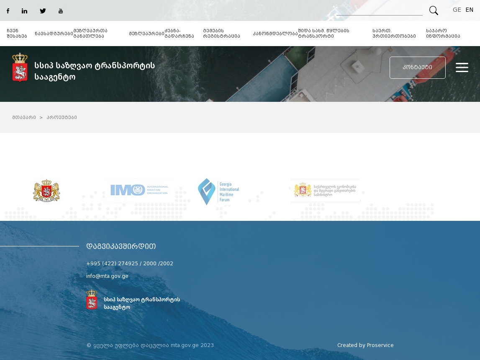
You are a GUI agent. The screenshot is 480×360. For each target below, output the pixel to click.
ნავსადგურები (54, 33)
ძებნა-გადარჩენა (179, 33)
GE (457, 9)
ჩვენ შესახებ (17, 33)
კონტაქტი (417, 67)
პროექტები (61, 117)
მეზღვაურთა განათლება (90, 33)
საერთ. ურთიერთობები (394, 33)
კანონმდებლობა (275, 33)
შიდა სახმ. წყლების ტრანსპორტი (323, 33)
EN (469, 9)
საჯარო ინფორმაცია (443, 33)
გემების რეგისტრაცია (221, 33)
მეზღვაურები (146, 33)
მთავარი (24, 117)
